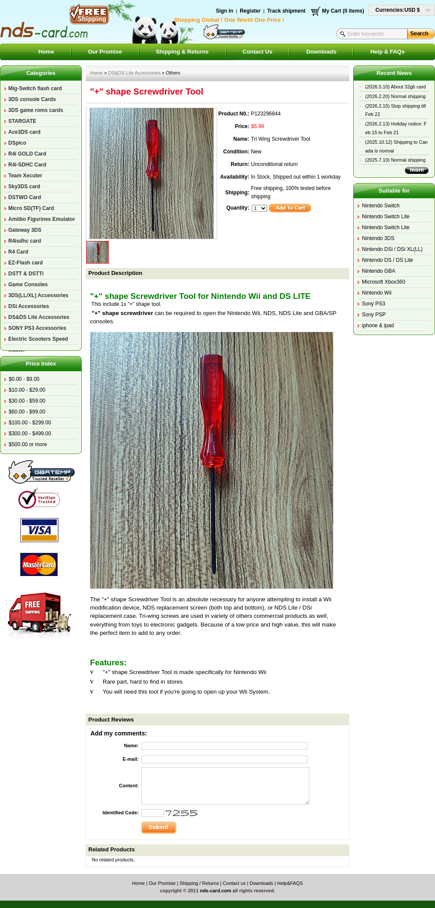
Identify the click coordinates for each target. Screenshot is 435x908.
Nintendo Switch (381, 206)
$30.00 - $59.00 (27, 401)
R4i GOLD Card (27, 154)
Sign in (224, 11)
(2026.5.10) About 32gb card (395, 86)
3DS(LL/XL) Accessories (38, 295)
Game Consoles (28, 284)
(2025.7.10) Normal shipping (395, 160)
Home (46, 51)
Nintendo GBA (378, 271)
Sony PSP (374, 315)
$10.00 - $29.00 (27, 390)
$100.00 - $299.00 (30, 423)
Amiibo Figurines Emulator (41, 219)
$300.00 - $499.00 (30, 433)
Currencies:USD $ (397, 10)
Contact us (234, 883)
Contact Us (258, 51)
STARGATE (22, 121)
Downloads (321, 51)
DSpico (17, 143)
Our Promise (105, 51)
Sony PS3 (373, 304)
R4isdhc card (24, 241)
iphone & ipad (378, 325)
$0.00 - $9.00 (24, 379)
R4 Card (18, 252)
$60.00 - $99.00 (27, 412)
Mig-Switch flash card (35, 88)
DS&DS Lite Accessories (38, 317)
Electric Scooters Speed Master (38, 340)
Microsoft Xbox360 (383, 282)
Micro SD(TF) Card (31, 208)
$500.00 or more (28, 444)
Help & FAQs (387, 51)
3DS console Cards (32, 99)
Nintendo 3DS (378, 238)
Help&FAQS (290, 883)
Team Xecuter (25, 176)
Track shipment (286, 11)
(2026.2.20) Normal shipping (395, 96)
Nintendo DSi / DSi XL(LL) (392, 249)
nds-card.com (215, 890)
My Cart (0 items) (343, 11)
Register (250, 11)
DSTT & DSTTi (26, 274)
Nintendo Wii (377, 293)
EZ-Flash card (25, 263)
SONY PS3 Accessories (37, 328)
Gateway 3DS (24, 230)
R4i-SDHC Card (27, 165)
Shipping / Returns (199, 883)
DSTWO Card (24, 197)
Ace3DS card (24, 132)
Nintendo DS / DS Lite (387, 260)
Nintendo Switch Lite (385, 216)
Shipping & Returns (182, 51)
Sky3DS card (24, 186)
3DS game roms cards (35, 110)
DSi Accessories (28, 306)
